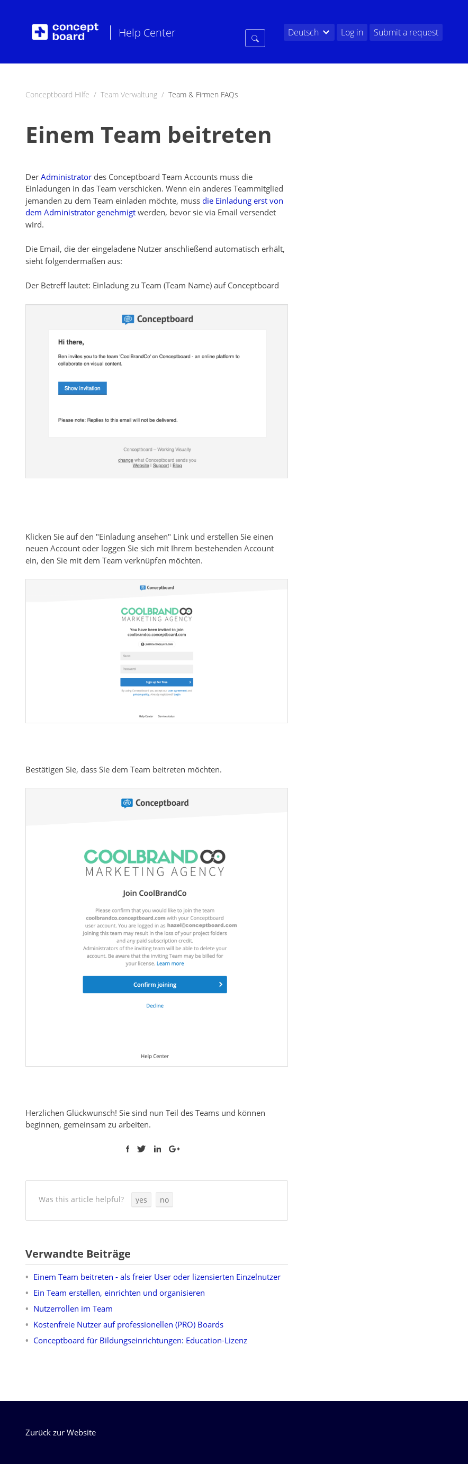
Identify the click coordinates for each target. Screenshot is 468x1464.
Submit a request (406, 32)
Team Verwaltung (129, 94)
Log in (352, 32)
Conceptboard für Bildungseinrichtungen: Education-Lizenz (140, 1340)
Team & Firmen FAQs (203, 94)
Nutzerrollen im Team (73, 1308)
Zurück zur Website (60, 1432)
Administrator (66, 176)
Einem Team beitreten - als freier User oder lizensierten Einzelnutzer (157, 1276)
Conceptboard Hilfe (57, 94)
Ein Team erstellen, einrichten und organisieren (119, 1292)
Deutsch (303, 32)
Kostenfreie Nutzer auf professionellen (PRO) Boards (128, 1324)
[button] (141, 1200)
